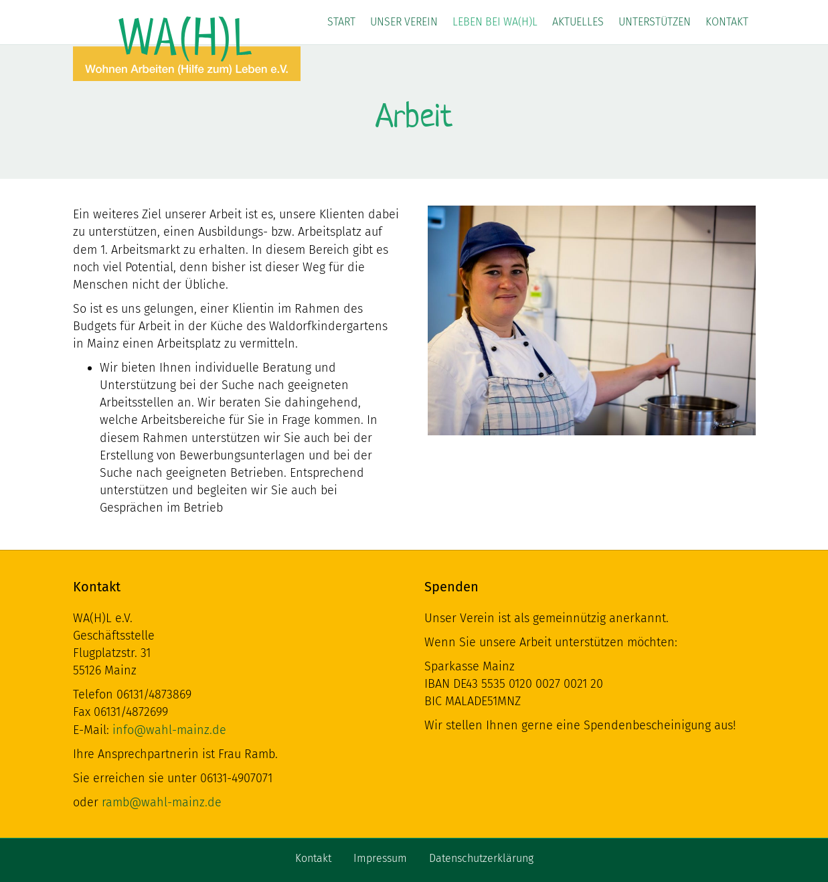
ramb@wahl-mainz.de (162, 802)
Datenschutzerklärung (481, 858)
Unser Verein (404, 21)
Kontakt (727, 21)
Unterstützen (654, 21)
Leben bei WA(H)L (494, 21)
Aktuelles (578, 21)
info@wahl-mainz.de (169, 730)
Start (341, 21)
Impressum (380, 858)
